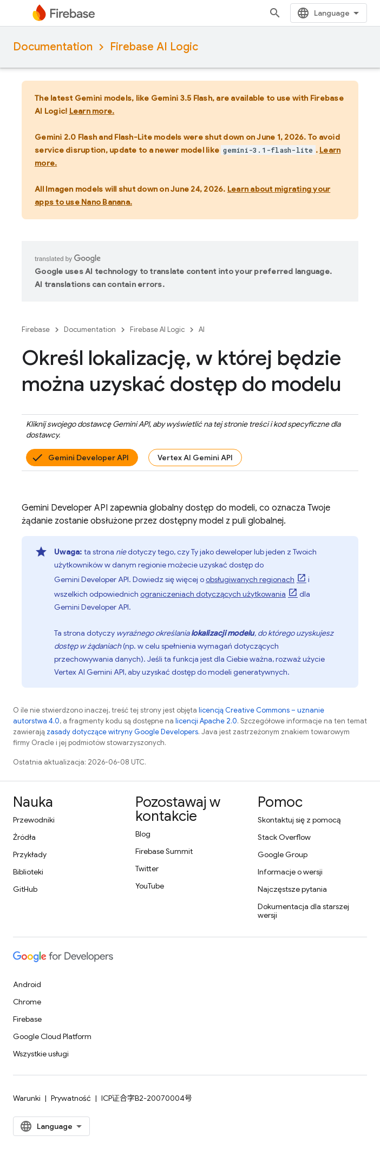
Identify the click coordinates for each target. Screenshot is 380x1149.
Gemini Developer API (88, 457)
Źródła (24, 837)
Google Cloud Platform (52, 1036)
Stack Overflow (284, 837)
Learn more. (92, 111)
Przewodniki (34, 820)
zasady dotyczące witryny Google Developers (122, 731)
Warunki (27, 1098)
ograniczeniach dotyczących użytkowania (213, 594)
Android (27, 984)
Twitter (147, 868)
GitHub (25, 889)
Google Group (282, 854)
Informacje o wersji (290, 872)
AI (202, 329)
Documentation (53, 47)
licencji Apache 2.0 (206, 721)
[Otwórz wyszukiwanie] (274, 12)
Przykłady (30, 854)
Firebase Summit (164, 851)
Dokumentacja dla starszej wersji (303, 911)
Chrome (27, 1002)
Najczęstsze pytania (292, 889)
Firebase (36, 329)
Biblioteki (28, 872)
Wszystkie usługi (41, 1054)
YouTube (149, 886)
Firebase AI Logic (154, 47)
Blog (142, 834)
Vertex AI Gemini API (195, 457)
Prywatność (71, 1098)
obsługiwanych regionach (250, 579)
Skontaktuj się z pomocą (299, 820)
